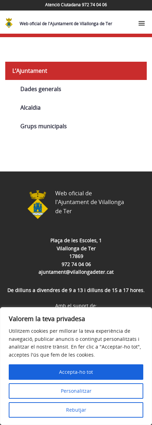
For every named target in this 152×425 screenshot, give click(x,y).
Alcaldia (30, 108)
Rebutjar (76, 409)
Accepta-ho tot (76, 372)
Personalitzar (76, 390)
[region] (76, 366)
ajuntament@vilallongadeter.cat (76, 272)
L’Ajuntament (29, 71)
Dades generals (40, 89)
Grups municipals (43, 126)
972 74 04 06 (76, 264)
